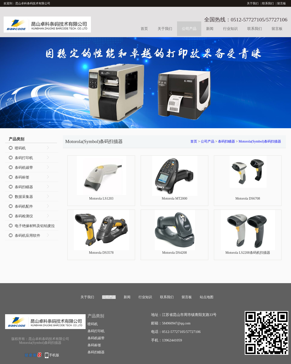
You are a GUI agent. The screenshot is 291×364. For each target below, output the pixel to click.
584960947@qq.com (176, 323)
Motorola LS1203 (101, 198)
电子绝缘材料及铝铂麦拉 (35, 226)
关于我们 (253, 3)
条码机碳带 (24, 167)
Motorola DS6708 (247, 198)
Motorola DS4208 (174, 252)
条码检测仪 (24, 216)
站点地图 (206, 297)
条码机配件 (24, 206)
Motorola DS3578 (101, 252)
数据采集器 (24, 197)
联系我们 (268, 3)
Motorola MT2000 (174, 198)
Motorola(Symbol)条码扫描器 (260, 141)
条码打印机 (24, 158)
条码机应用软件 (27, 235)
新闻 (209, 29)
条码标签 (22, 177)
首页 (144, 29)
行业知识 (230, 29)
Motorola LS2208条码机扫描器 (247, 252)
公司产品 (189, 29)
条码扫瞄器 (24, 187)
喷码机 (20, 148)
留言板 (281, 3)
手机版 (54, 355)
